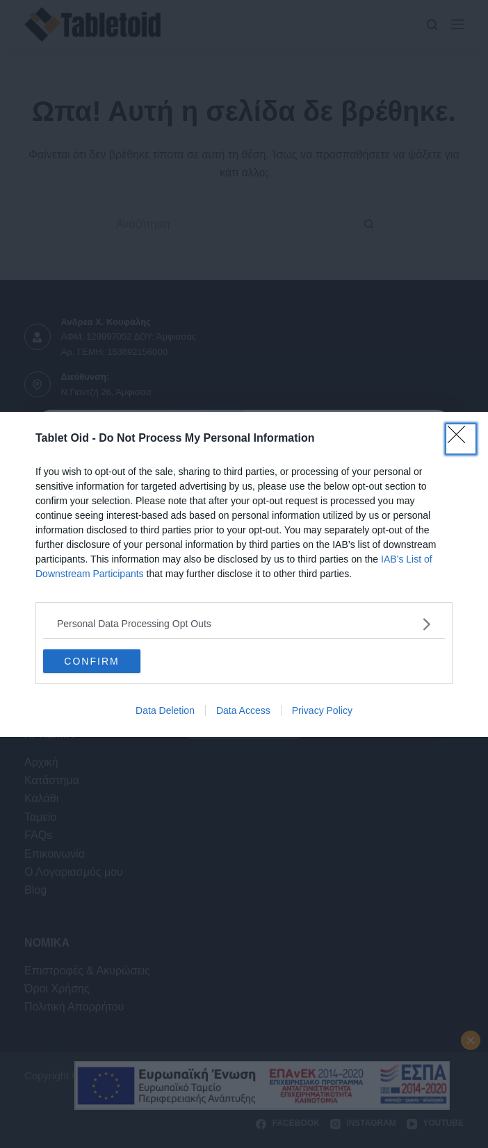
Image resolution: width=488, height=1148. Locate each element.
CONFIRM (91, 660)
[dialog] (244, 574)
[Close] (461, 439)
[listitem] (244, 624)
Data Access (243, 710)
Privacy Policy (322, 710)
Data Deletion (165, 710)
